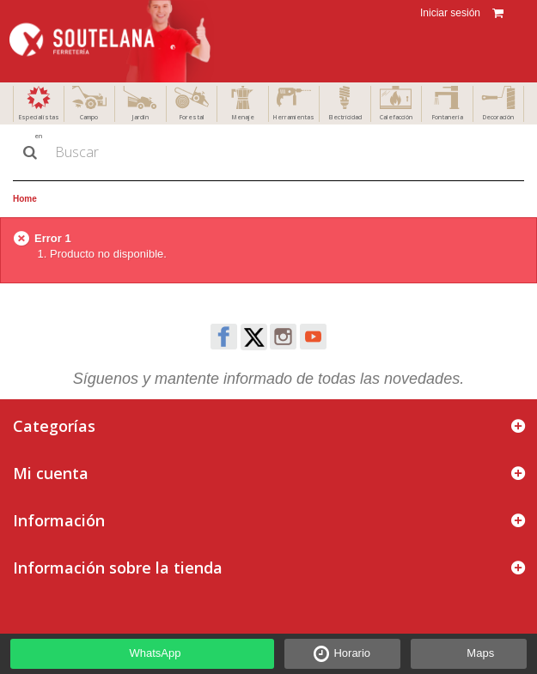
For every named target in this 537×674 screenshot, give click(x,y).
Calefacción (396, 117)
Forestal (191, 117)
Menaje (242, 117)
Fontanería (447, 117)
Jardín (140, 117)
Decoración (498, 117)
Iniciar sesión (449, 13)
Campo (89, 117)
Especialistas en (38, 126)
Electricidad (345, 117)
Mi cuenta (50, 473)
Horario (351, 653)
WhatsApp (155, 653)
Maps (480, 653)
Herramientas (293, 117)
